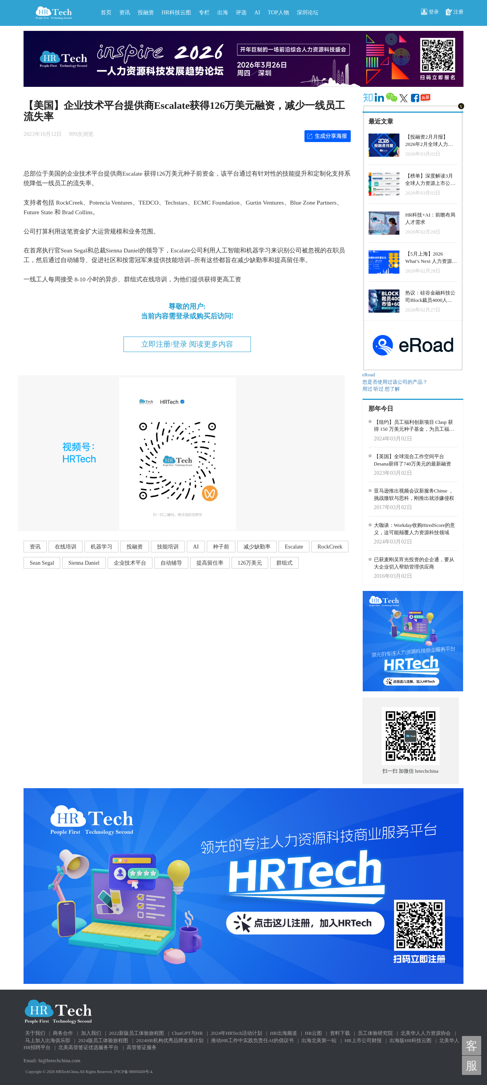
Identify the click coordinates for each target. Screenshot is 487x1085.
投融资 (146, 12)
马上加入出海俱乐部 (47, 1040)
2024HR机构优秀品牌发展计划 (169, 1040)
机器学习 (101, 546)
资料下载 (340, 1033)
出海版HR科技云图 (410, 1040)
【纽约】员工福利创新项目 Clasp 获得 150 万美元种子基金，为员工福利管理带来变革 (414, 426)
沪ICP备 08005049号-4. (133, 1072)
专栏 (204, 12)
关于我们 (35, 1033)
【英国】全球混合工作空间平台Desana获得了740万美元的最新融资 (412, 460)
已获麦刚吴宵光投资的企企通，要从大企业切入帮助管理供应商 (414, 563)
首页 (106, 12)
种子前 (221, 546)
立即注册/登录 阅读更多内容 (187, 344)
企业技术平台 (130, 563)
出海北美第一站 (319, 1040)
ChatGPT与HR (187, 1033)
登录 (430, 12)
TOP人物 (278, 12)
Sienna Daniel (84, 563)
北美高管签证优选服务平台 (88, 1047)
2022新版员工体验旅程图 (136, 1033)
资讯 (124, 12)
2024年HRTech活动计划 (236, 1033)
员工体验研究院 (375, 1033)
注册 (454, 12)
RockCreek (330, 546)
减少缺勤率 (257, 546)
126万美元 (250, 563)
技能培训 (168, 546)
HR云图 (313, 1033)
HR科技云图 (176, 12)
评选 (241, 12)
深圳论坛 (307, 12)
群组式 (284, 563)
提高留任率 (209, 563)
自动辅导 (171, 563)
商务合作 (63, 1033)
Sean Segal (42, 563)
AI (257, 12)
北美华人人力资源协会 (426, 1033)
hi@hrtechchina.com (59, 1060)
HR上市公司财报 (363, 1040)
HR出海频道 (283, 1033)
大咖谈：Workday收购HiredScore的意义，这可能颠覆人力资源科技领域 (414, 528)
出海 (222, 12)
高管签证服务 (142, 1047)
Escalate (294, 546)
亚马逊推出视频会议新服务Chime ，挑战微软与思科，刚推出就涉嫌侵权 (414, 494)
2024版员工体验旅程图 (103, 1040)
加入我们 (91, 1033)
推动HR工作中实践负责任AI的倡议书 (252, 1040)
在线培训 (65, 546)
